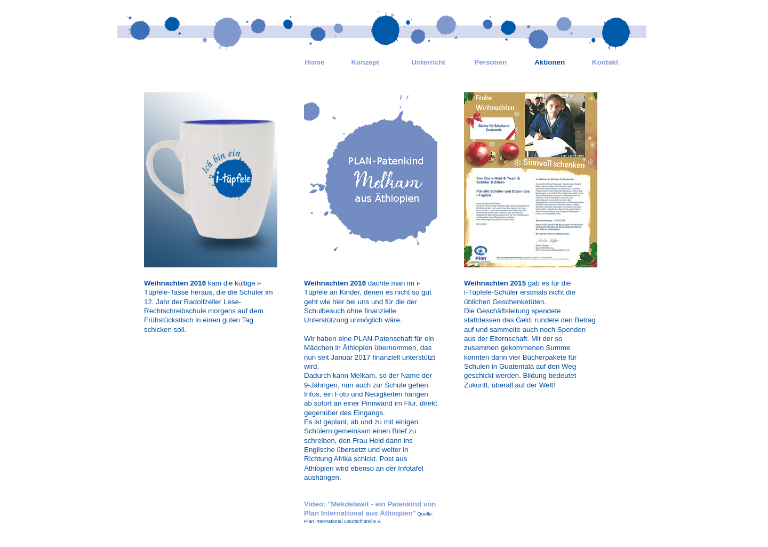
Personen (490, 62)
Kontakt (605, 62)
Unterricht (428, 62)
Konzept (365, 62)
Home (314, 62)
